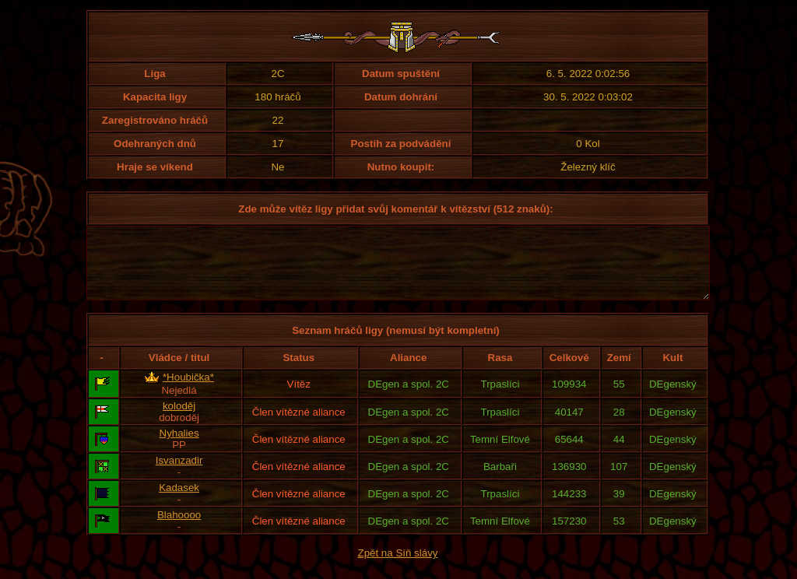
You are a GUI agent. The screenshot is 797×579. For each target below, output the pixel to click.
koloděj (179, 420)
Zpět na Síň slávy (398, 567)
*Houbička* (188, 391)
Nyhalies (179, 447)
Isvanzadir (179, 474)
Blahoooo (179, 529)
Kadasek (179, 501)
